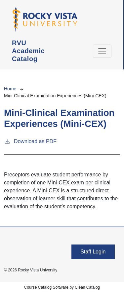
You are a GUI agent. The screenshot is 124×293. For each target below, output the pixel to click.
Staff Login (92, 251)
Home (10, 88)
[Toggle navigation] (102, 51)
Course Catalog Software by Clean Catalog (62, 287)
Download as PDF (30, 141)
